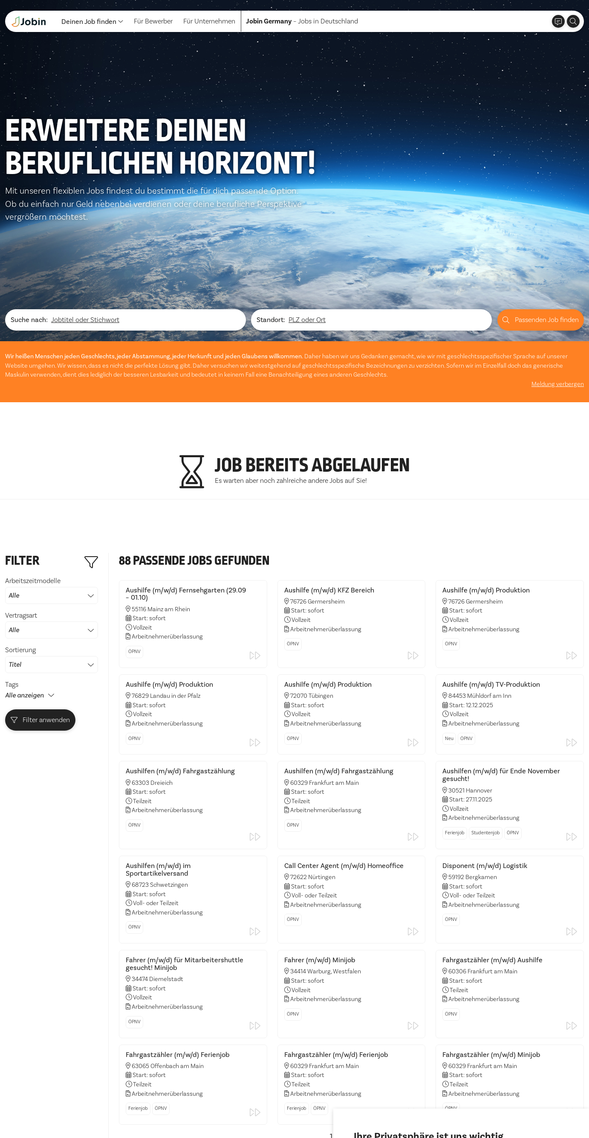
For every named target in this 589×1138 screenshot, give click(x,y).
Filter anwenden (40, 612)
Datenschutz (24, 1115)
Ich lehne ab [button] (431, 1108)
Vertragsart (51, 517)
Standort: (271, 212)
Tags (11, 577)
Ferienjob (455, 725)
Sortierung (51, 552)
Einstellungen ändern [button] (489, 1108)
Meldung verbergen (557, 277)
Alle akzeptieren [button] (381, 1108)
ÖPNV (134, 544)
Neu (449, 631)
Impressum (66, 1115)
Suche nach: (29, 212)
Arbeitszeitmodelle (51, 482)
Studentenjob (485, 725)
